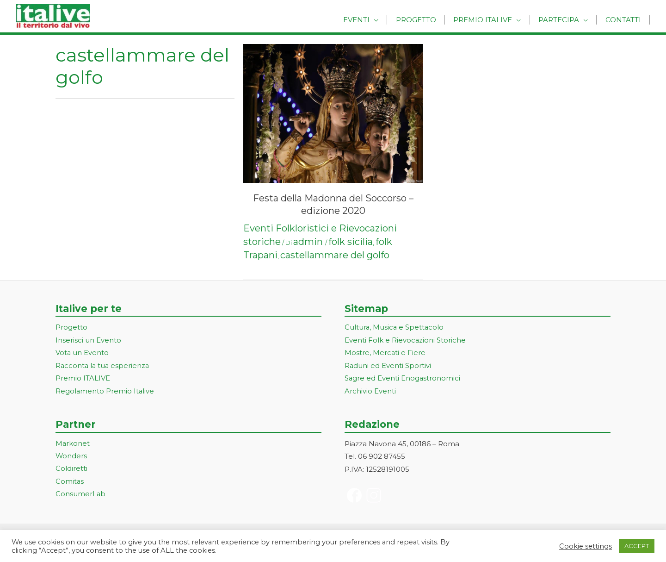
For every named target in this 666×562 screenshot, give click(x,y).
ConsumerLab (81, 496)
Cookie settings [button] (585, 546)
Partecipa (563, 19)
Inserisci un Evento (88, 340)
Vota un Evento (82, 353)
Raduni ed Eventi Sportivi (388, 366)
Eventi (370, 19)
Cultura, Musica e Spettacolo (395, 327)
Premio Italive (490, 19)
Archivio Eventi (370, 392)
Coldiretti (71, 470)
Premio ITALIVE (83, 379)
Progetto (427, 19)
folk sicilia (350, 241)
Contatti (624, 19)
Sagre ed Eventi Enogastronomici (403, 379)
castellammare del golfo (334, 255)
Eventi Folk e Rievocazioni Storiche (405, 340)
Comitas (70, 483)
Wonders (71, 457)
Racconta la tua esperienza (103, 366)
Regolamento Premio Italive (105, 392)
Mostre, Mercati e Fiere (385, 353)
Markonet (73, 444)
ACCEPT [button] (636, 546)
